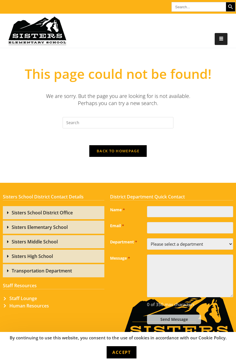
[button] (53, 213)
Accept (121, 352)
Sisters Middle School (35, 242)
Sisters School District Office (42, 213)
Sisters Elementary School (40, 228)
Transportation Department (42, 271)
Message (120, 259)
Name (117, 210)
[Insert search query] (118, 122)
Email (117, 227)
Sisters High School (32, 257)
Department (123, 243)
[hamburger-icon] (221, 39)
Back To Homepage (118, 151)
